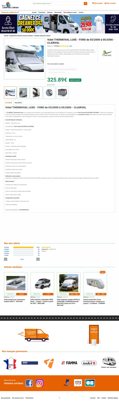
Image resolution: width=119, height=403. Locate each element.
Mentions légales (113, 398)
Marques (49, 12)
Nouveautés (58, 12)
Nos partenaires (5, 398)
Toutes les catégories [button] (10, 12)
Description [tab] (8, 103)
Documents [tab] (18, 103)
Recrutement (29, 398)
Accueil (34, 12)
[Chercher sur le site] (58, 3)
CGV (98, 398)
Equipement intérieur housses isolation (21, 35)
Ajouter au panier (75, 80)
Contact (81, 12)
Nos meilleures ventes (70, 12)
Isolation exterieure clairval (42, 35)
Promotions (41, 12)
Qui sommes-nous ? (18, 398)
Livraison (92, 398)
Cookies (103, 398)
